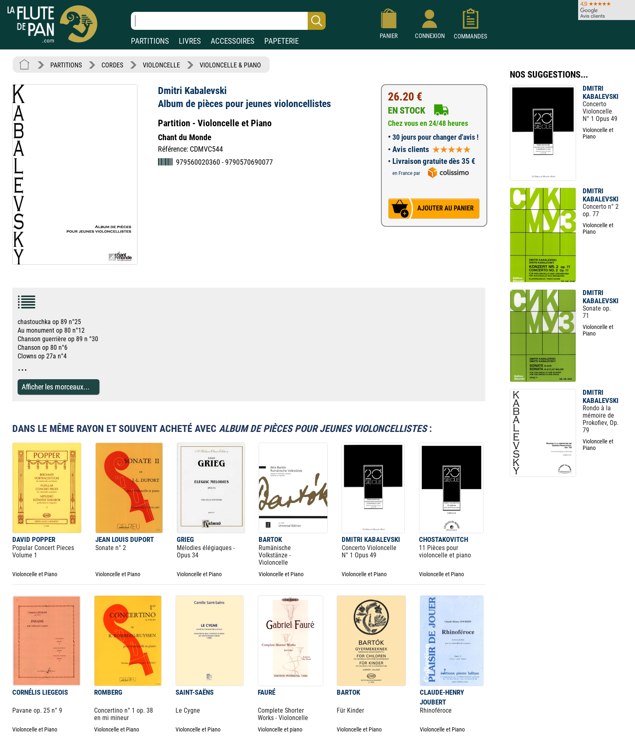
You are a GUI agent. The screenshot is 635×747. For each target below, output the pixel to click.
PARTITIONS (150, 41)
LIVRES (190, 41)
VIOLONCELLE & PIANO (230, 65)
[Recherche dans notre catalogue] (228, 21)
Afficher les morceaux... (56, 386)
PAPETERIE (281, 41)
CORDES (112, 65)
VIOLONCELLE (161, 65)
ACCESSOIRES (232, 41)
